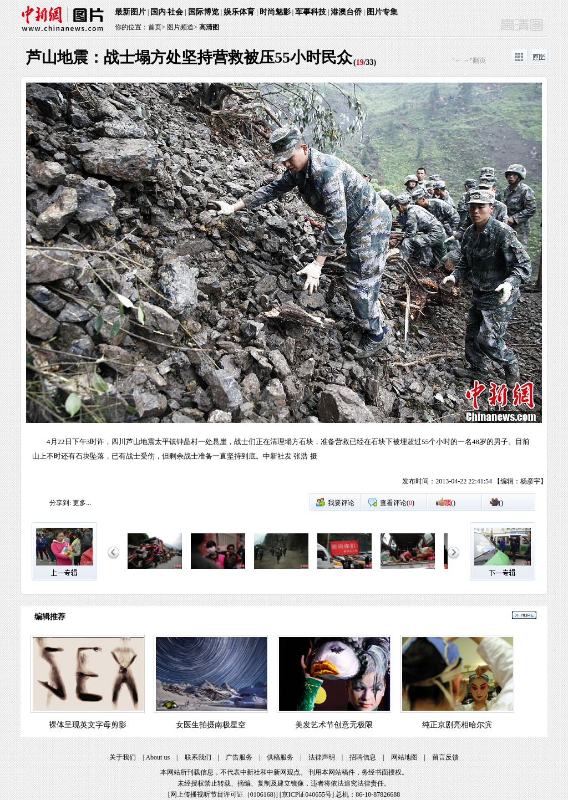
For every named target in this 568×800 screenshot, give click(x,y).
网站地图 (404, 757)
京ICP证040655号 (307, 794)
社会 (175, 12)
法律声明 (321, 757)
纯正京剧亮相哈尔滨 (457, 725)
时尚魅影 (275, 12)
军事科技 (310, 12)
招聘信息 (362, 757)
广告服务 (239, 757)
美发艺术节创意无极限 (334, 725)
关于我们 (122, 757)
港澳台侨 (346, 12)
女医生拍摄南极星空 (211, 725)
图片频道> (182, 27)
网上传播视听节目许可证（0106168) (223, 794)
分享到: (60, 503)
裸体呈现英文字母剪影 (87, 725)
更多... (82, 503)
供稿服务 (280, 757)
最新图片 (130, 12)
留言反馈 (445, 757)
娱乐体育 (239, 12)
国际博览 (203, 12)
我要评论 (341, 503)
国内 (158, 12)
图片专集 (382, 12)
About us (157, 757)
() (449, 503)
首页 (154, 27)
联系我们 (198, 757)
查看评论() (397, 503)
